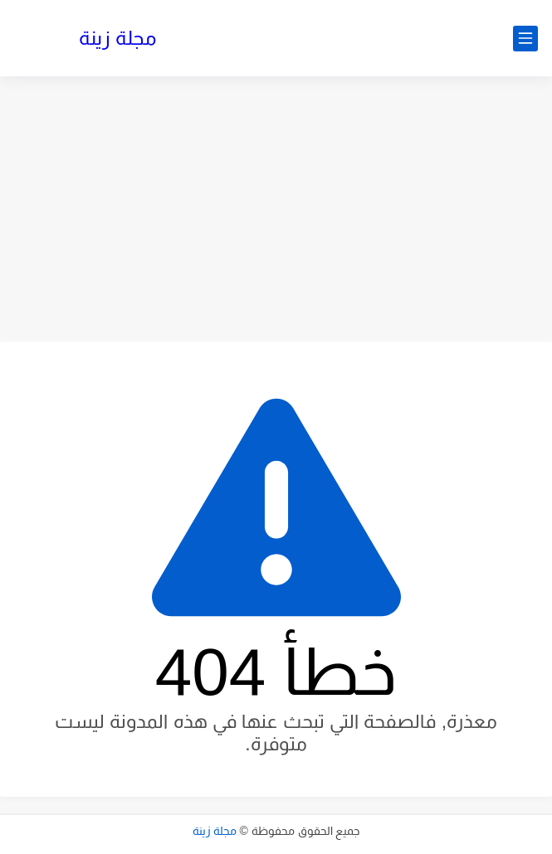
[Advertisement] (276, 209)
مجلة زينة (118, 38)
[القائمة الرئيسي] (525, 38)
